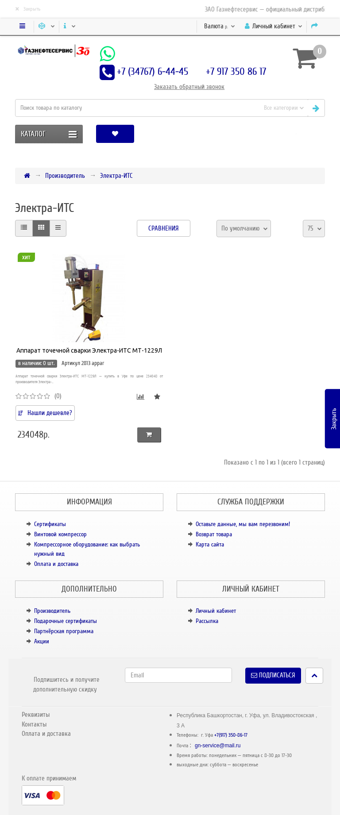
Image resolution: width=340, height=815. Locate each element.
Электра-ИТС (116, 176)
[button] (296, 134)
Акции (41, 641)
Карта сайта (210, 544)
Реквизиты (36, 715)
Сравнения (163, 228)
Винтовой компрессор (60, 534)
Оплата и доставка (56, 564)
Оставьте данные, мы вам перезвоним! (243, 524)
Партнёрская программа (63, 631)
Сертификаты (50, 524)
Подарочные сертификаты (65, 621)
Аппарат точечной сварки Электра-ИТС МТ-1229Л (89, 350)
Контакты (34, 724)
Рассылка (207, 621)
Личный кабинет (216, 611)
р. (219, 26)
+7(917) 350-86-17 (230, 735)
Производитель (65, 176)
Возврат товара (214, 534)
